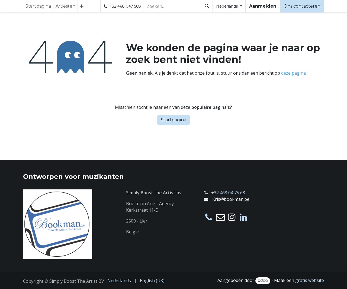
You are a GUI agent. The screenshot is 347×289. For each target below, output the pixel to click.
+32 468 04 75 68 (228, 193)
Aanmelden (262, 6)
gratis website (309, 280)
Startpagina (173, 119)
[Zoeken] (207, 6)
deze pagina (293, 73)
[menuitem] (38, 6)
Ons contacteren (302, 6)
